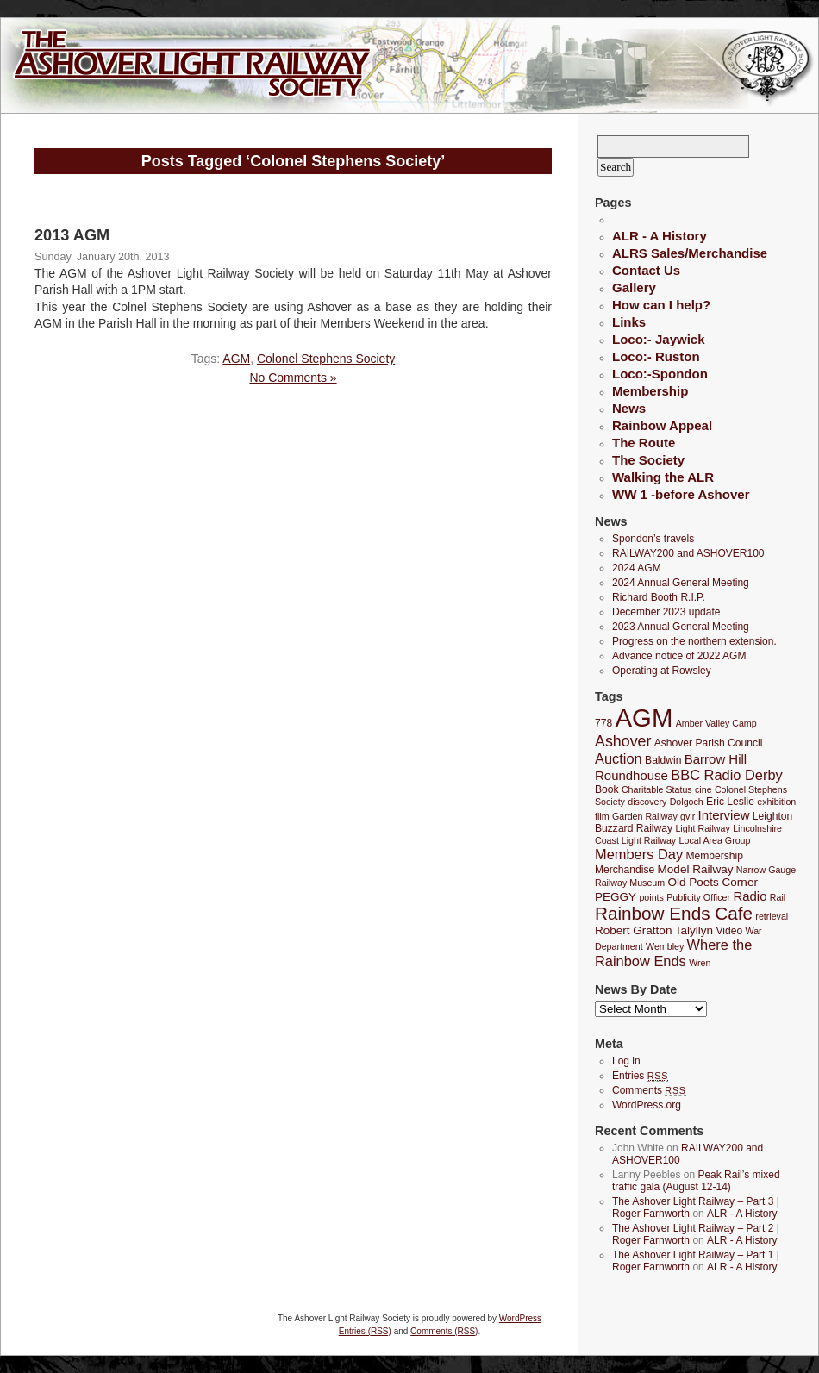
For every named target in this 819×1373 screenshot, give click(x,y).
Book (607, 789)
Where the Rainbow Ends (673, 953)
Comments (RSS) (444, 1331)
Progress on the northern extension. (694, 641)
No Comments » (292, 377)
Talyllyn (694, 930)
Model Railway (696, 869)
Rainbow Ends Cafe (674, 913)
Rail (777, 897)
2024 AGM (636, 568)
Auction (618, 758)
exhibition (776, 801)
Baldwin (663, 760)
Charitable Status (657, 789)
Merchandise (624, 870)
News (629, 408)
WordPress (520, 1318)
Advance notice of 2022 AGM (679, 656)
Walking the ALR (663, 477)
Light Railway (702, 828)
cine (703, 789)
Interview (724, 815)
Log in (626, 1061)
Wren (699, 963)
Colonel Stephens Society (326, 358)
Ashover (623, 741)
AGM (236, 358)
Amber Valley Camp (716, 723)
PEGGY (615, 896)
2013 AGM (71, 235)
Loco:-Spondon (660, 373)
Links (629, 322)
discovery (647, 801)
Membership (650, 391)
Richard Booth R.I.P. (658, 597)
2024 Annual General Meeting (680, 583)
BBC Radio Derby (726, 775)
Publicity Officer (698, 897)
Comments (649, 1090)
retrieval (771, 916)
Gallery (634, 287)
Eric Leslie (730, 802)
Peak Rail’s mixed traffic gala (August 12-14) (696, 1181)
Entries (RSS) (365, 1331)
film (602, 816)
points (651, 897)
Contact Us (646, 270)
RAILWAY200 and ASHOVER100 (688, 553)
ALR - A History (659, 235)
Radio (749, 896)
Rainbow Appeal (662, 425)
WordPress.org (646, 1105)
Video (729, 931)
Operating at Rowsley (661, 671)
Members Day (639, 854)
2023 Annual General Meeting (680, 627)
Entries (640, 1076)
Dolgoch (686, 801)
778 (603, 723)
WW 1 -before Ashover (680, 494)
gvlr (687, 816)
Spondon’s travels (653, 539)
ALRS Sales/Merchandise (689, 253)
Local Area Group (715, 840)
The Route (643, 442)
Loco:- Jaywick (658, 339)
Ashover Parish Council (708, 743)
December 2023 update (666, 612)
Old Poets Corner (712, 882)
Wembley (665, 946)
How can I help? (661, 304)
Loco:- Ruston (656, 356)
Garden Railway (645, 816)
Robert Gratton (633, 930)
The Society (648, 459)
